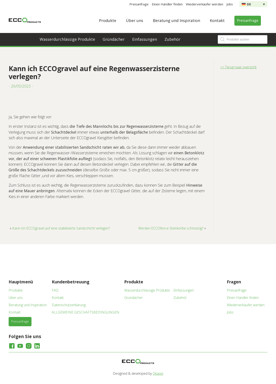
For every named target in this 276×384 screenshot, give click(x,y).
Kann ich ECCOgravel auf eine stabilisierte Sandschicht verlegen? (61, 228)
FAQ (55, 290)
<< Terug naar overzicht (238, 67)
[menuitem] (253, 4)
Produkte (107, 20)
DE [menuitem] (249, 4)
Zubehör (172, 39)
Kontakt (217, 20)
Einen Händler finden (167, 4)
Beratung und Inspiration (176, 20)
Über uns (134, 20)
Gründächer (114, 39)
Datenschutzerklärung (69, 305)
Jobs (229, 4)
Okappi (158, 373)
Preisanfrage (139, 4)
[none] (253, 4)
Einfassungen (144, 39)
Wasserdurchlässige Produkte (67, 39)
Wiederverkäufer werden (204, 4)
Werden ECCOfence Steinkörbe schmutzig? (170, 228)
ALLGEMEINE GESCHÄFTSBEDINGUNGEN (85, 312)
